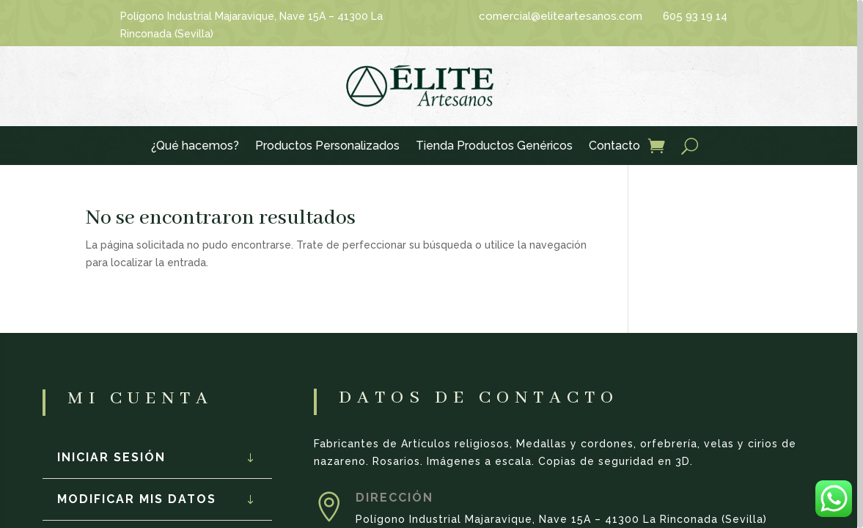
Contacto (614, 147)
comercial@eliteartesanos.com (560, 16)
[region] (431, 264)
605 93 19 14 (695, 16)
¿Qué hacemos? (195, 147)
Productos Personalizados (327, 147)
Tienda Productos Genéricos (494, 147)
